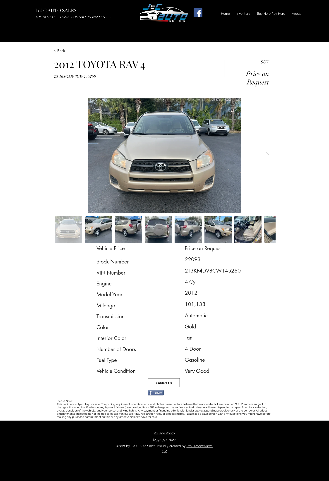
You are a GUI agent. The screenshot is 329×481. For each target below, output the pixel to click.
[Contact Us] (164, 382)
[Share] (156, 392)
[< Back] (70, 51)
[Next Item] (267, 155)
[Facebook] (198, 12)
